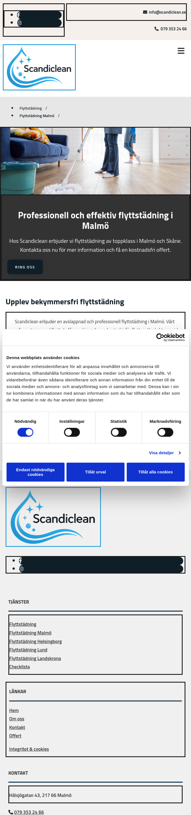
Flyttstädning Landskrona (35, 658)
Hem (14, 710)
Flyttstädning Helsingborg (35, 641)
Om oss (16, 718)
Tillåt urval (95, 472)
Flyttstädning (31, 108)
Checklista (19, 666)
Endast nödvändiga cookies (35, 472)
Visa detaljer (161, 452)
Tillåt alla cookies (155, 472)
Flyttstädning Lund (28, 649)
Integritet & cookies (29, 749)
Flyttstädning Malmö (37, 115)
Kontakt (17, 727)
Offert (15, 735)
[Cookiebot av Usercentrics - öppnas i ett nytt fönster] (160, 337)
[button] (141, 51)
